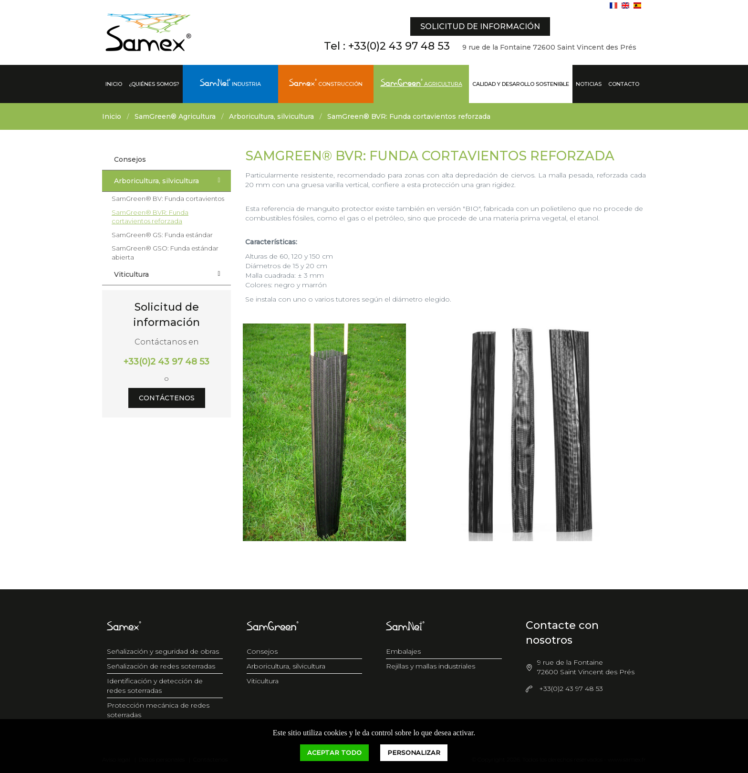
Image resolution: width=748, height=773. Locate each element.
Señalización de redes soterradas (161, 666)
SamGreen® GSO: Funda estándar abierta (165, 252)
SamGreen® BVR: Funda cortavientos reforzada (408, 116)
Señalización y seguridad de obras (163, 651)
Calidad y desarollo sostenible (520, 84)
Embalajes (403, 651)
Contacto (623, 84)
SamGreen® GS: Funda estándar (162, 235)
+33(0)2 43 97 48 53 (399, 46)
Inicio (113, 84)
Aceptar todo (334, 752)
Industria (230, 83)
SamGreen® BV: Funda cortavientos (168, 198)
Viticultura (170, 274)
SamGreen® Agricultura (175, 116)
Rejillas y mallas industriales (430, 666)
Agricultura (421, 83)
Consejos (130, 159)
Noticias (589, 84)
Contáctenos (167, 398)
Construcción (326, 83)
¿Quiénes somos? (154, 84)
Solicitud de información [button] (480, 26)
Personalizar (413, 752)
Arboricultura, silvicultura (271, 116)
